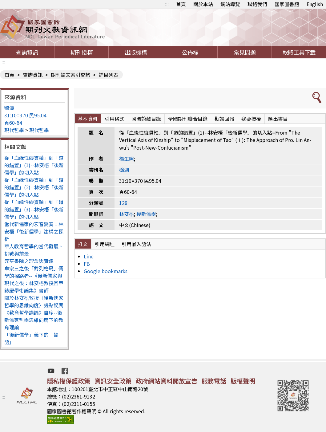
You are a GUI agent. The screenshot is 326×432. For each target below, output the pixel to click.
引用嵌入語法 (136, 244)
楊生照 (126, 158)
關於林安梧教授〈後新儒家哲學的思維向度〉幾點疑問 (33, 301)
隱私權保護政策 (68, 380)
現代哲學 (14, 130)
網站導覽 (230, 4)
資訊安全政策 (113, 380)
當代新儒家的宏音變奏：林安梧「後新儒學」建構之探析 (33, 231)
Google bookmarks (105, 271)
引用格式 (114, 118)
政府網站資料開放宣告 (166, 380)
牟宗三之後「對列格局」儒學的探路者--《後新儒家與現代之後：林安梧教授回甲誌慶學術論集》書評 (33, 279)
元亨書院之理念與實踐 (29, 261)
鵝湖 (9, 108)
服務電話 (214, 380)
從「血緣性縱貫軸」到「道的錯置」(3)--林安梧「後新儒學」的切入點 (34, 209)
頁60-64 (13, 122)
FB (87, 263)
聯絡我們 (257, 4)
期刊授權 (81, 52)
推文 (83, 244)
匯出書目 (278, 118)
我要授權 (251, 118)
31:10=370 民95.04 (25, 115)
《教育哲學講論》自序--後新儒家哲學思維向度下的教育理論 (33, 320)
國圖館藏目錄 (146, 118)
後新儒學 (146, 214)
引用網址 (105, 244)
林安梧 (126, 214)
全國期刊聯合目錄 (187, 118)
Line (89, 256)
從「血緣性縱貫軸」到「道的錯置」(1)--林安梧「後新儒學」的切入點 (34, 165)
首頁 (181, 4)
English (315, 4)
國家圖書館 (287, 4)
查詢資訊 (27, 52)
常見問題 (245, 52)
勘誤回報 (224, 118)
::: (167, 4)
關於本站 (203, 4)
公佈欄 (190, 52)
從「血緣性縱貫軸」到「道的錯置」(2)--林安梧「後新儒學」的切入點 (34, 187)
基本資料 (88, 118)
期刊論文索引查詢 (70, 74)
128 (123, 202)
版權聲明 (243, 380)
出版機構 (136, 52)
